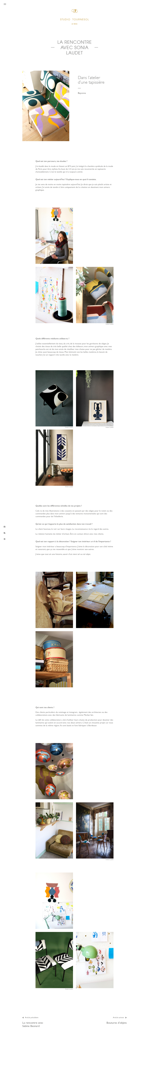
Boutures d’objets (117, 1020)
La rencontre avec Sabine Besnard (34, 1022)
